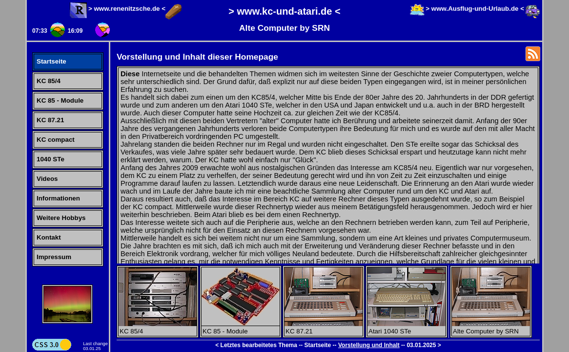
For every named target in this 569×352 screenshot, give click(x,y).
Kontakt (49, 237)
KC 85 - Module (60, 100)
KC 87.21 (50, 120)
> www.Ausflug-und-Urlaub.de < (475, 8)
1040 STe (50, 159)
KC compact (56, 139)
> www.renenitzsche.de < (126, 8)
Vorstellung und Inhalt (369, 345)
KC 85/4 (49, 81)
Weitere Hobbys (61, 217)
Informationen (58, 198)
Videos (47, 178)
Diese (130, 74)
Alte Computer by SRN (491, 327)
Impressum (54, 257)
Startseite (51, 61)
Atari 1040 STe (406, 327)
